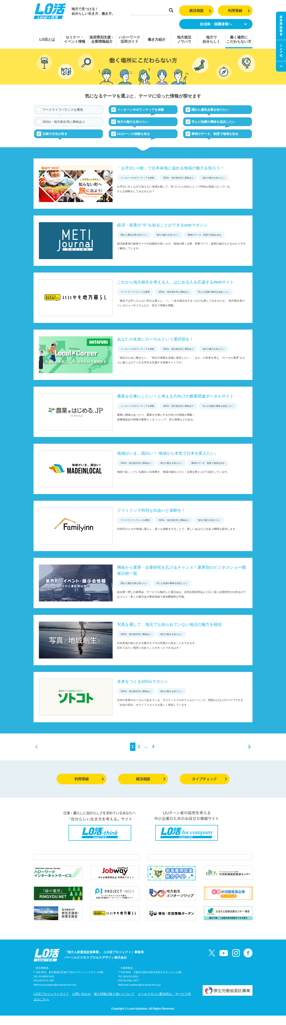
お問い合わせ (81, 1003)
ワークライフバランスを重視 (62, 109)
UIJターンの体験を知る (133, 134)
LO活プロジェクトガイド (51, 1003)
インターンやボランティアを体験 (140, 109)
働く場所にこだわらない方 (238, 39)
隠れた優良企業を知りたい (210, 109)
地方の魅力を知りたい (132, 122)
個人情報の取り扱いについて (114, 1003)
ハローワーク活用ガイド (129, 39)
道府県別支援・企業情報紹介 (101, 39)
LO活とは (47, 39)
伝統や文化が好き (54, 134)
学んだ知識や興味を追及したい (213, 122)
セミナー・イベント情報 (74, 39)
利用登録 (239, 11)
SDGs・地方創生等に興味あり (63, 122)
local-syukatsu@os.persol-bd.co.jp (57, 994)
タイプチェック (209, 779)
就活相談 (200, 11)
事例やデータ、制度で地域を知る (214, 134)
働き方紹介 (157, 39)
